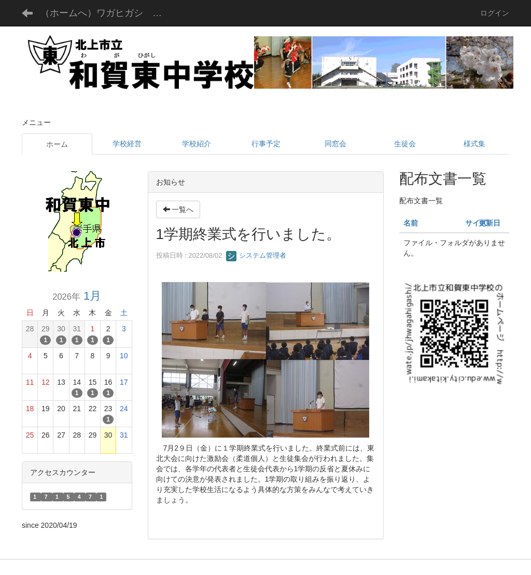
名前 (410, 223)
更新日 (489, 223)
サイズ (476, 223)
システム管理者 (256, 255)
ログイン (494, 13)
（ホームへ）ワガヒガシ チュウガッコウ (109, 13)
